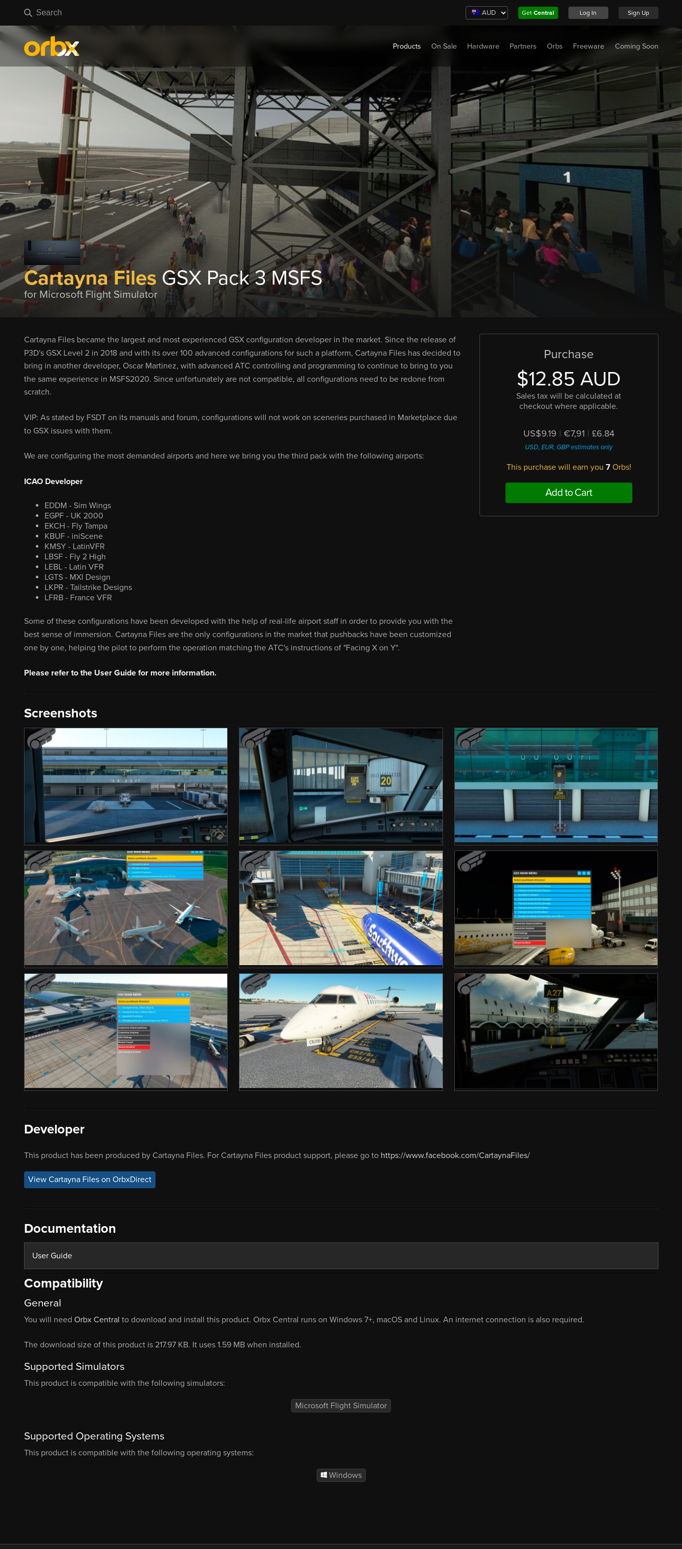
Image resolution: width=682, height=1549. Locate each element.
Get (538, 12)
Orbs (555, 46)
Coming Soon (636, 46)
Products (407, 46)
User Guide (52, 1256)
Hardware (483, 46)
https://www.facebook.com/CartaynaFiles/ (455, 1155)
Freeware (588, 46)
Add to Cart (568, 493)
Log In (588, 12)
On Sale (444, 46)
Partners (523, 46)
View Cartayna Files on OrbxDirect (89, 1180)
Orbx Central (97, 1320)
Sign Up (638, 12)
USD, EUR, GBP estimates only (568, 447)
